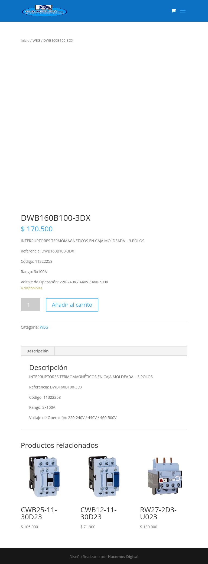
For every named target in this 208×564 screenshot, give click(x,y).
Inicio (25, 40)
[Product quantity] (31, 304)
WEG (36, 40)
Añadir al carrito (72, 304)
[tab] (38, 351)
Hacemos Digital (123, 556)
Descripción (38, 351)
